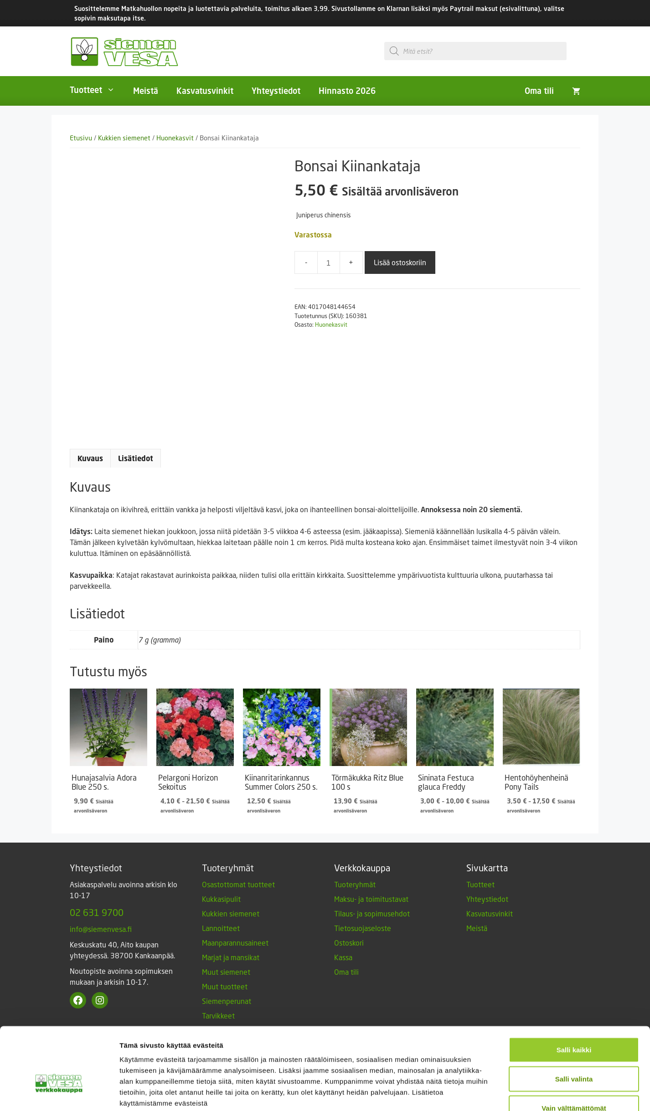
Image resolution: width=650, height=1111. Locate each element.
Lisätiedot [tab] (135, 458)
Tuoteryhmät (355, 884)
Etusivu (81, 138)
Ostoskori (349, 942)
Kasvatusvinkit (204, 91)
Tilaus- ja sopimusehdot (372, 913)
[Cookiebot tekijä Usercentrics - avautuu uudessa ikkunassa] (59, 1093)
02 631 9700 (97, 912)
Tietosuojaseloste (362, 928)
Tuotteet (97, 89)
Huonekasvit (175, 138)
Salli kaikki (574, 993)
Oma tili (539, 91)
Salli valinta (574, 1022)
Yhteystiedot (276, 91)
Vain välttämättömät (574, 1051)
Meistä (145, 91)
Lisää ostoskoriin (400, 262)
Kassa (343, 957)
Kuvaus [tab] (90, 458)
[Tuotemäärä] (328, 262)
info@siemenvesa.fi (101, 929)
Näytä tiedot (487, 1093)
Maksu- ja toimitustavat (371, 899)
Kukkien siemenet (124, 138)
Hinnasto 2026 (347, 91)
